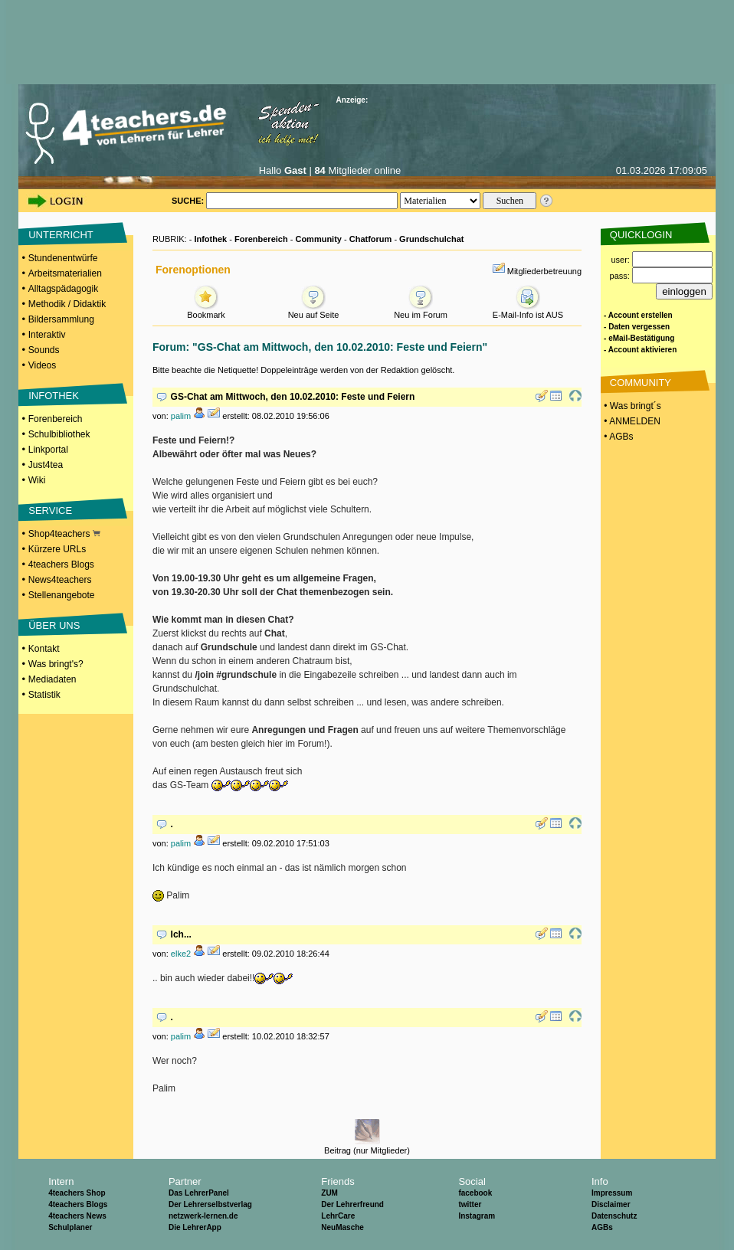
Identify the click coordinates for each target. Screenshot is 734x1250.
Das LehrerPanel (199, 1193)
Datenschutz (614, 1216)
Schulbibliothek (59, 434)
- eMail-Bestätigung (639, 338)
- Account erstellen (638, 315)
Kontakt (44, 648)
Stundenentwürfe (63, 258)
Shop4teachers (64, 533)
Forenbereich (55, 419)
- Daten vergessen (637, 326)
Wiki (37, 480)
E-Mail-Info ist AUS (528, 310)
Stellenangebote (61, 595)
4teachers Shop (76, 1193)
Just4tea (45, 465)
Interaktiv (47, 334)
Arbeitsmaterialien (65, 273)
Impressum (611, 1193)
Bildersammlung (61, 319)
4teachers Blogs (61, 564)
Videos (42, 365)
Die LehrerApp (195, 1227)
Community (318, 239)
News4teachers (60, 579)
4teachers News (77, 1216)
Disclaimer (611, 1204)
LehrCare (338, 1216)
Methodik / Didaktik (67, 304)
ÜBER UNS (54, 625)
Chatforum (370, 239)
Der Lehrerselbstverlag (210, 1204)
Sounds (44, 350)
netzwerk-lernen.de (203, 1216)
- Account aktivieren (640, 349)
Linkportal (48, 449)
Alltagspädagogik (63, 288)
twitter (469, 1204)
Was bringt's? (56, 664)
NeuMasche (342, 1227)
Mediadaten (52, 679)
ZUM (329, 1193)
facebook (475, 1193)
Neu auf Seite (313, 310)
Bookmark (206, 310)
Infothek (210, 239)
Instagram (476, 1216)
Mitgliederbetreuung (544, 271)
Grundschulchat (431, 239)
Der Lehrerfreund (352, 1204)
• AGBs (617, 436)
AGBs (602, 1227)
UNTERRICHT (60, 235)
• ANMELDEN (630, 421)
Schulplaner (70, 1227)
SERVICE (50, 510)
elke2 (181, 953)
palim (181, 415)
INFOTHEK (53, 395)
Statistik (44, 694)
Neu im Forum (420, 310)
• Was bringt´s (631, 406)
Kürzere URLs (57, 549)
